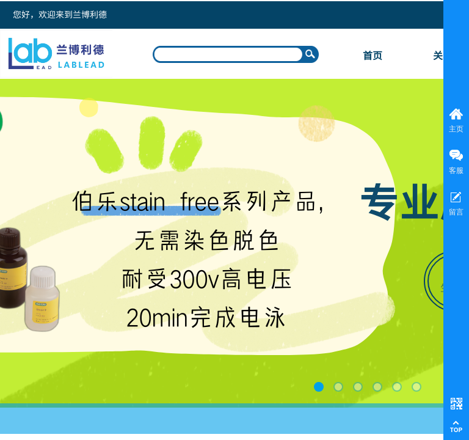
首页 (372, 55)
